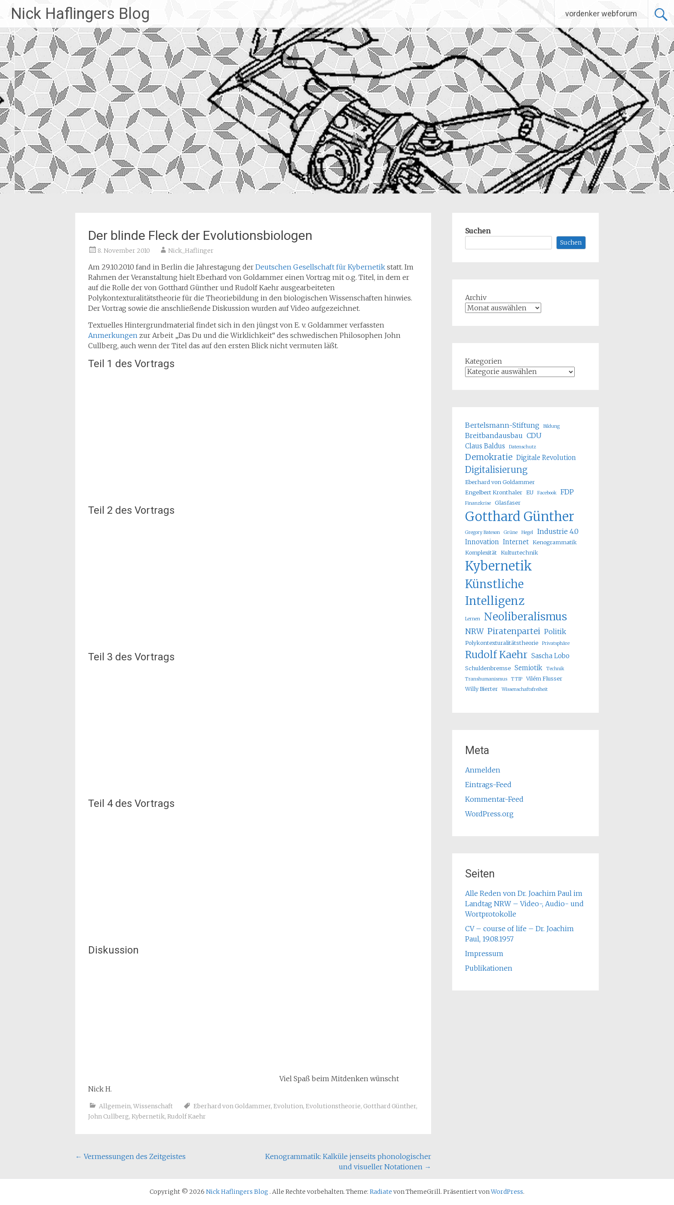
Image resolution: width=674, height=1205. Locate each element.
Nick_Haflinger (191, 250)
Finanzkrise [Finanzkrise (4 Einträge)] (478, 503)
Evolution (288, 1106)
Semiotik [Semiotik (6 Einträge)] (528, 668)
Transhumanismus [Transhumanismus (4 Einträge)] (486, 679)
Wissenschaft (153, 1106)
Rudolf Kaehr (186, 1116)
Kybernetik (148, 1116)
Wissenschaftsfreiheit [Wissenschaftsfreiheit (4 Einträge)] (525, 689)
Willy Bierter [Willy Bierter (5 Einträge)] (481, 689)
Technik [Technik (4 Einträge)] (555, 668)
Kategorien (483, 361)
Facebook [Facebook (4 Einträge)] (547, 493)
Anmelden (482, 770)
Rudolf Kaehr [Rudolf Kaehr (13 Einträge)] (496, 654)
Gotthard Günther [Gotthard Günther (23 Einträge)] (519, 516)
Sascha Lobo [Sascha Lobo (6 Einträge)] (550, 656)
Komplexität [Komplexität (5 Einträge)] (481, 552)
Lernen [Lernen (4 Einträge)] (472, 619)
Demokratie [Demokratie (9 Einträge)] (488, 457)
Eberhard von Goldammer (232, 1106)
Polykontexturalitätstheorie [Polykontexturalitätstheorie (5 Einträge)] (501, 643)
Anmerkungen (113, 335)
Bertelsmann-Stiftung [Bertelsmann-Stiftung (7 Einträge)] (502, 425)
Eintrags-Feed (488, 784)
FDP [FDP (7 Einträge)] (567, 492)
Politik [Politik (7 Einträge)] (555, 631)
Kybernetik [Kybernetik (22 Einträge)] (498, 566)
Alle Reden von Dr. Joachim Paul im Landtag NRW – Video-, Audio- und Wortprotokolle (524, 903)
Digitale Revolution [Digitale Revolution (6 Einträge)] (546, 458)
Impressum (484, 953)
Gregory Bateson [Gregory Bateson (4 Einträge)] (482, 532)
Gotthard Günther (389, 1106)
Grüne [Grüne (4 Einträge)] (511, 532)
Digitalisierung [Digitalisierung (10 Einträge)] (496, 469)
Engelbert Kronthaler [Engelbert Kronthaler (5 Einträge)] (493, 492)
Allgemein (115, 1106)
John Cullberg (108, 1116)
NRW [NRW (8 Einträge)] (474, 631)
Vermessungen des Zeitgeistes (130, 1156)
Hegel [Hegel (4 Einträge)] (527, 532)
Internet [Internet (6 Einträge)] (516, 542)
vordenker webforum (601, 13)
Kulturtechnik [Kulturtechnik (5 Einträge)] (519, 552)
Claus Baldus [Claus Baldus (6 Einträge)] (485, 446)
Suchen (477, 231)
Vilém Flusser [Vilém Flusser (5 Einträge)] (544, 678)
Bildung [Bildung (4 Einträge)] (551, 426)
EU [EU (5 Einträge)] (529, 492)
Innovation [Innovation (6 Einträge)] (482, 542)
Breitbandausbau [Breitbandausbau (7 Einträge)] (494, 435)
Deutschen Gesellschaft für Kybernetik (320, 267)
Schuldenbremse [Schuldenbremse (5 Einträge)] (488, 668)
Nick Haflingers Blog (80, 14)
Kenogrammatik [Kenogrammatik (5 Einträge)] (555, 542)
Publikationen (488, 968)
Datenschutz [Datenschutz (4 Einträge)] (522, 447)
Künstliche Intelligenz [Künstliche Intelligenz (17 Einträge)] (494, 592)
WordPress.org (489, 813)
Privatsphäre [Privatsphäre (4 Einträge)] (556, 643)
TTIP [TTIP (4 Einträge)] (516, 679)
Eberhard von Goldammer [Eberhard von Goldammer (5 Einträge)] (500, 482)
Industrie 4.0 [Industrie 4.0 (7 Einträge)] (558, 531)
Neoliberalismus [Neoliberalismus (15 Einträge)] (525, 616)
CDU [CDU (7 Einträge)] (534, 435)
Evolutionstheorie (333, 1106)
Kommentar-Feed (494, 799)
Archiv (476, 297)
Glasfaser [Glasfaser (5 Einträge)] (508, 502)
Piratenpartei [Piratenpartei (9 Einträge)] (513, 631)
